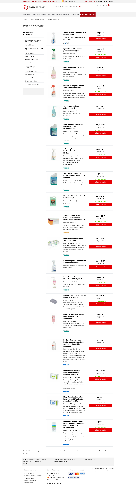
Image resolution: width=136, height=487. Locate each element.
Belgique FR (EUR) (68, 1)
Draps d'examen (29, 56)
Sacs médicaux (29, 45)
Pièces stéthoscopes (31, 63)
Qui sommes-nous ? (30, 473)
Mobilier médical (30, 78)
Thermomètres (29, 53)
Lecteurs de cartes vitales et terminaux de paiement (33, 40)
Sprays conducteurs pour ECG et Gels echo (34, 49)
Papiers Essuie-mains (31, 71)
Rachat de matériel (29, 482)
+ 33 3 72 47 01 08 (90, 1)
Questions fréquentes (30, 480)
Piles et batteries (29, 74)
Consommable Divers (31, 81)
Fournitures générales (29, 34)
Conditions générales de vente (33, 475)
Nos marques (27, 14)
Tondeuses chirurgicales (32, 84)
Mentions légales (29, 478)
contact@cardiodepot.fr (55, 483)
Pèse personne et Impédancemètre (30, 67)
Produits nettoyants (31, 59)
